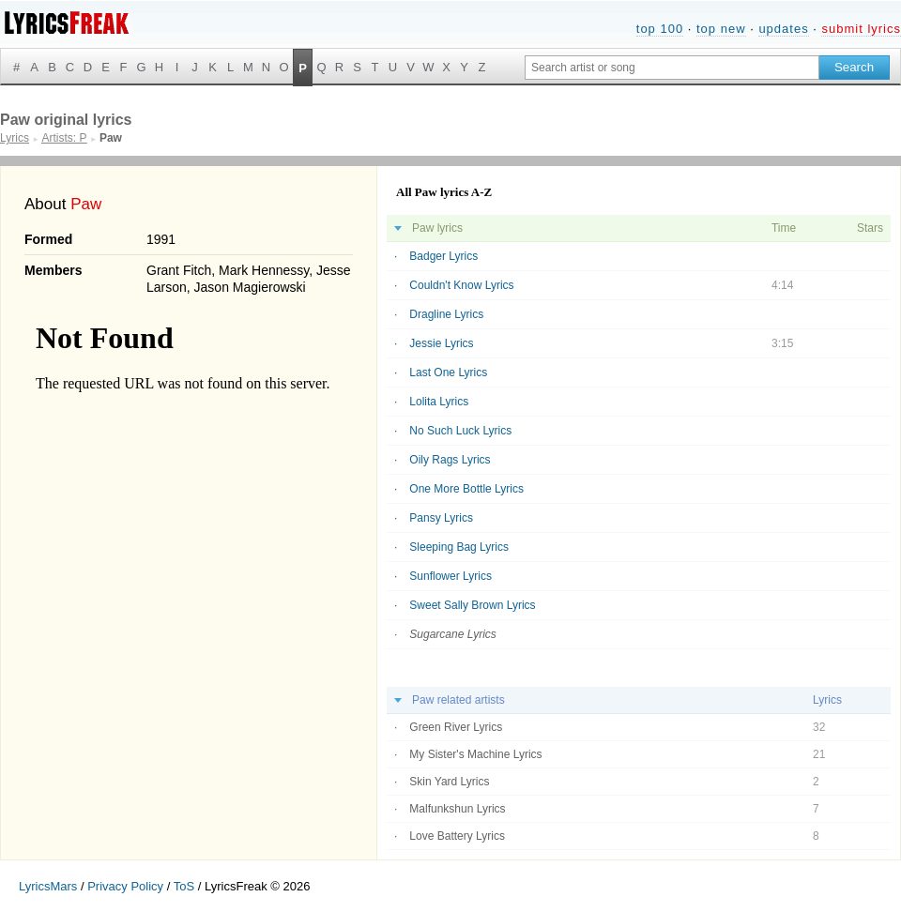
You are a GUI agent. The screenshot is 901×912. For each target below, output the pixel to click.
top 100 (659, 29)
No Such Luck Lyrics (460, 430)
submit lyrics (861, 29)
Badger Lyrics (443, 256)
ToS (184, 886)
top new (721, 29)
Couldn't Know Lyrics (461, 285)
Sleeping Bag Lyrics (459, 547)
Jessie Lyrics (441, 343)
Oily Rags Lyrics (449, 459)
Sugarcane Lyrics (452, 634)
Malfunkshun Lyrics (457, 808)
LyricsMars (48, 886)
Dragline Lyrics (446, 314)
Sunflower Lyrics (450, 576)
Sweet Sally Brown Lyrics (472, 605)
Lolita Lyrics (438, 401)
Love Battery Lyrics (457, 836)
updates (783, 29)
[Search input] (672, 67)
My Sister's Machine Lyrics (475, 754)
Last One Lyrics (448, 372)
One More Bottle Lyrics (466, 488)
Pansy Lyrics (441, 517)
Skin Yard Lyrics (449, 781)
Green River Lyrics (455, 727)
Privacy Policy (125, 886)
